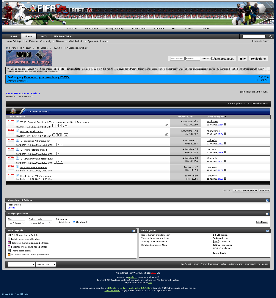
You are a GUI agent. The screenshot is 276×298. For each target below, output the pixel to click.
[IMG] (216, 241)
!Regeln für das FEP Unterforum (35, 176)
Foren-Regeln (219, 253)
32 (66, 135)
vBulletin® (132, 277)
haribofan (21, 144)
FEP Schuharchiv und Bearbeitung (36, 158)
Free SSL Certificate (15, 294)
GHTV (44, 36)
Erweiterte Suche (260, 41)
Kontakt (205, 28)
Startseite (71, 28)
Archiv (204, 263)
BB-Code (217, 234)
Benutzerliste (139, 28)
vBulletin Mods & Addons (140, 288)
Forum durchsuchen (257, 103)
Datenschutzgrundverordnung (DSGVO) (47, 77)
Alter (10, 219)
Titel (10, 116)
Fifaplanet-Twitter (63, 36)
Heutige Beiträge (115, 28)
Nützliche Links (76, 41)
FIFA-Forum (25, 47)
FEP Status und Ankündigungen (35, 140)
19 (66, 125)
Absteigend (80, 222)
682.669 (265, 80)
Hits (191, 116)
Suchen (189, 28)
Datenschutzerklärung (231, 263)
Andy (9, 80)
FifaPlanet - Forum (190, 263)
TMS (150, 282)
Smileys (217, 238)
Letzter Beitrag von (216, 116)
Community (46, 41)
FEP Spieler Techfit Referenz (33, 167)
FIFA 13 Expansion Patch (31, 131)
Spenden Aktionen (97, 41)
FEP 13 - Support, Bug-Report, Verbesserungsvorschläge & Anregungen (54, 122)
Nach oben (264, 190)
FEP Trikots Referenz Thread (33, 149)
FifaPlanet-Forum (112, 290)
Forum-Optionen (235, 103)
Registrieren (258, 58)
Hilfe (243, 58)
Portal (13, 36)
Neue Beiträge (14, 41)
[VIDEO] (217, 244)
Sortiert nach (35, 219)
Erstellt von (19, 116)
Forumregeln (250, 263)
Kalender (159, 28)
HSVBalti (20, 126)
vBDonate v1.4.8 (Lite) (117, 288)
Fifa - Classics (42, 47)
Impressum (213, 263)
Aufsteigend (63, 222)
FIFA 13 (56, 47)
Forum (28, 36)
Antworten (183, 116)
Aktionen (60, 41)
